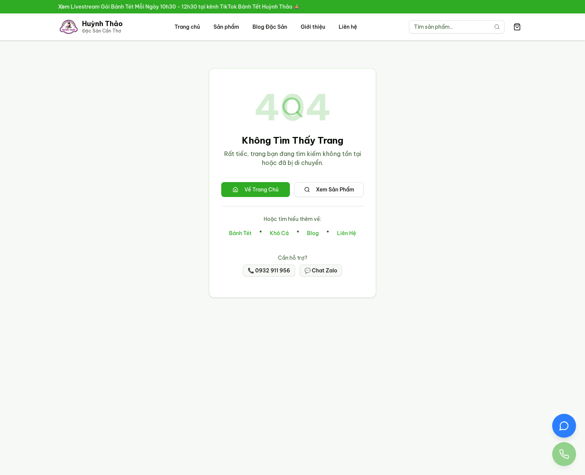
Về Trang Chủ (255, 189)
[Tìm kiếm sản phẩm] (456, 27)
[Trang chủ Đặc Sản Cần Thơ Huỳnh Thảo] (91, 27)
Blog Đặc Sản (270, 27)
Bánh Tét (240, 233)
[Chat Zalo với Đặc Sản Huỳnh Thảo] (564, 426)
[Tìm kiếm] (497, 27)
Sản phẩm (226, 27)
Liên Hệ (346, 233)
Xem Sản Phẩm (329, 189)
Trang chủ (187, 27)
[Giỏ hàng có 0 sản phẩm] (517, 27)
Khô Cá (279, 233)
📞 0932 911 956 (269, 270)
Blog (313, 233)
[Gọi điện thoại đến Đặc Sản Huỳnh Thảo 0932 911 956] (564, 454)
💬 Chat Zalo (321, 270)
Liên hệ (348, 27)
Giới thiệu (313, 27)
